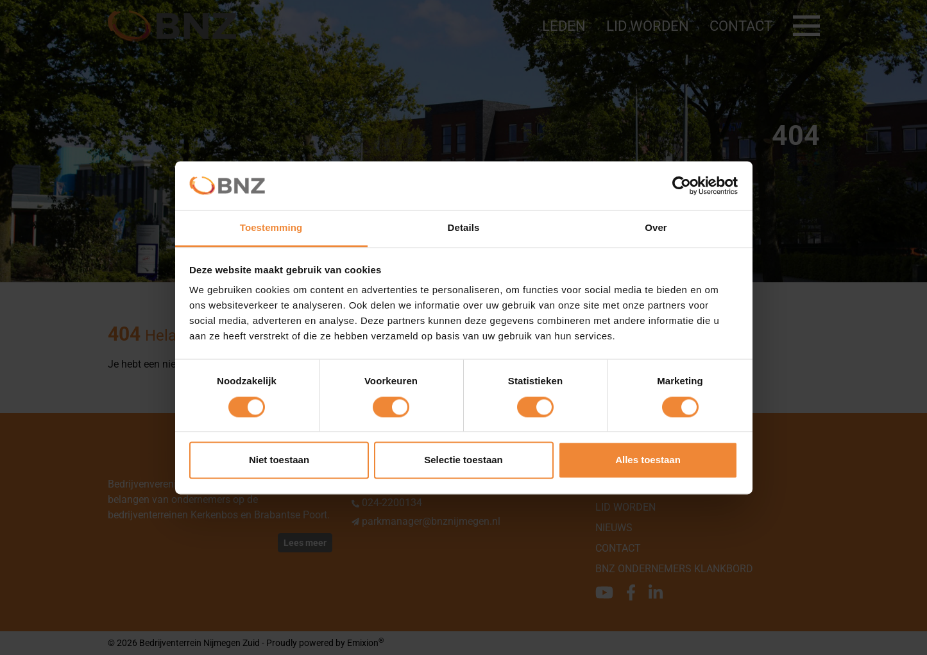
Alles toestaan (648, 460)
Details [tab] (464, 228)
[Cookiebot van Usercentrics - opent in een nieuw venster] (681, 185)
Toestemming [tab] (271, 228)
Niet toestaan (279, 460)
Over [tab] (656, 228)
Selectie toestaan (463, 460)
